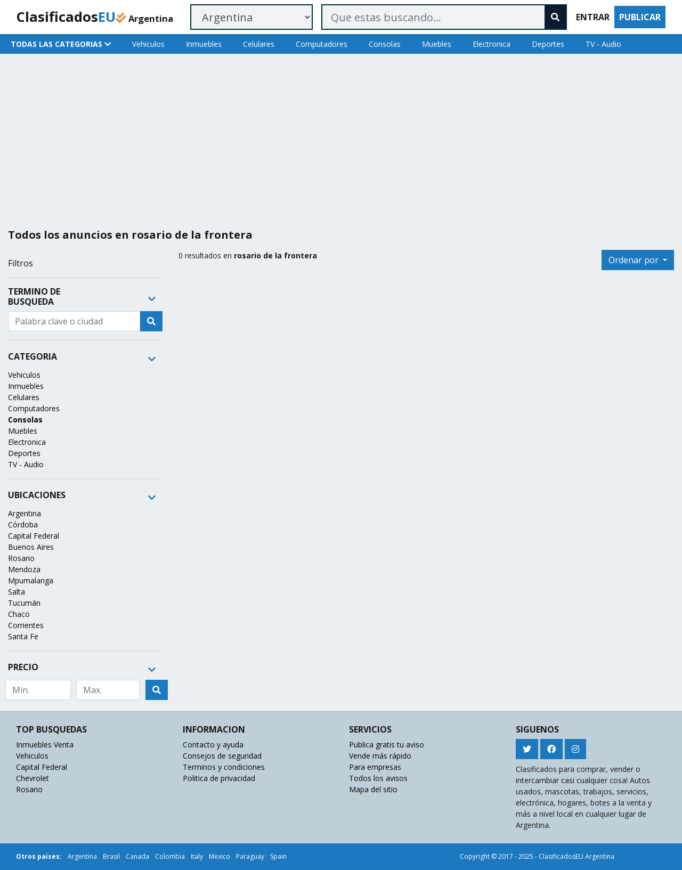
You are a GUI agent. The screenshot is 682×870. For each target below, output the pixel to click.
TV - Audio (603, 44)
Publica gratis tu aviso (386, 744)
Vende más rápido (380, 756)
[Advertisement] (324, 137)
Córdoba (23, 524)
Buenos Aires (31, 547)
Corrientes (26, 625)
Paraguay (250, 856)
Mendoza (24, 569)
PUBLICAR (640, 17)
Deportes (548, 44)
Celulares (258, 44)
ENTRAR (593, 17)
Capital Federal (33, 536)
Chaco (19, 614)
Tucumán (24, 603)
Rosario (21, 558)
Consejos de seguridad (222, 756)
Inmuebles (204, 44)
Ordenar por (634, 260)
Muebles (436, 44)
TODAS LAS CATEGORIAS (61, 44)
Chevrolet (32, 778)
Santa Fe (23, 636)
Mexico (219, 856)
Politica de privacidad (219, 778)
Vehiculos (148, 44)
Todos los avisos (378, 778)
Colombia (170, 856)
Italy (197, 856)
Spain (278, 856)
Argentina (24, 513)
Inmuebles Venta (45, 744)
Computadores (321, 44)
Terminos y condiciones (224, 767)
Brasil (111, 856)
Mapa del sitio (373, 789)
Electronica (491, 44)
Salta (16, 592)
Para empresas (375, 767)
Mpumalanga (30, 580)
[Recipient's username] (74, 321)
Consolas (385, 44)
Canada (137, 856)
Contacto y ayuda (213, 744)
